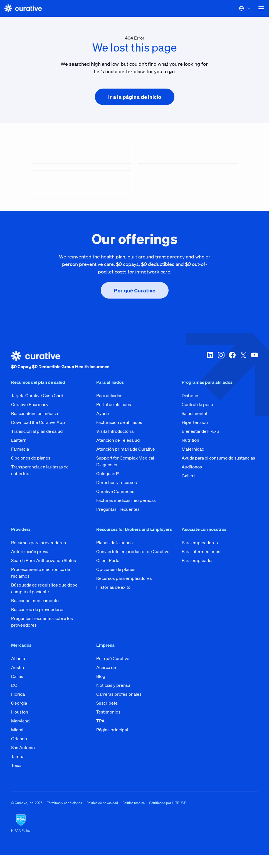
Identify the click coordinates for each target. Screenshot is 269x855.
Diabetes (190, 395)
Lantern (18, 440)
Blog (100, 676)
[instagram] (221, 360)
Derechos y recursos (116, 482)
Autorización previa (30, 551)
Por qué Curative (112, 658)
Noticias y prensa (113, 685)
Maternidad (193, 449)
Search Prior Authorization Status (43, 560)
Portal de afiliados (113, 404)
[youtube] (254, 360)
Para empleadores (200, 542)
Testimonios (108, 712)
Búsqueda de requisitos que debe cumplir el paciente (44, 588)
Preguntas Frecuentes (118, 509)
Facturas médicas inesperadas (126, 500)
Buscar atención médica (34, 413)
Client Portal (108, 560)
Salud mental (194, 413)
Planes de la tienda (114, 542)
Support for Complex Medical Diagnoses (125, 461)
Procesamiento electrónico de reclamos (40, 572)
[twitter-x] (243, 360)
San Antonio (23, 747)
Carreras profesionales (119, 694)
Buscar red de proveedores (38, 609)
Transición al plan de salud (37, 431)
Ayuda (102, 413)
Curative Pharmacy (29, 404)
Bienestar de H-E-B (200, 431)
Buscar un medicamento (35, 600)
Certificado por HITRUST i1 (169, 802)
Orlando (19, 738)
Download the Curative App (38, 422)
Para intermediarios (201, 551)
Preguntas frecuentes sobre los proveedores (42, 621)
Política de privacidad (102, 802)
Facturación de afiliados (119, 422)
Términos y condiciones (64, 802)
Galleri (188, 475)
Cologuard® (107, 473)
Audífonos (192, 467)
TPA (100, 721)
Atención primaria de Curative (125, 449)
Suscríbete (107, 703)
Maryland (20, 721)
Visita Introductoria (115, 431)
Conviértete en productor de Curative (132, 551)
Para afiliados (109, 395)
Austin (17, 667)
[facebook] (232, 360)
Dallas (17, 676)
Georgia (19, 703)
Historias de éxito (113, 587)
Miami (17, 729)
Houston (19, 712)
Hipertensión (195, 422)
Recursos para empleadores (124, 578)
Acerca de (106, 667)
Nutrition (190, 440)
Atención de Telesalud (118, 440)
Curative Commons (115, 491)
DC (14, 685)
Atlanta (18, 658)
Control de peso (197, 404)
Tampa (17, 756)
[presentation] (134, 97)
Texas (17, 765)
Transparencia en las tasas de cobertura (40, 470)
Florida (18, 694)
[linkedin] (210, 360)
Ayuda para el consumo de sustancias (218, 458)
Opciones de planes (30, 458)
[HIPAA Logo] (134, 823)
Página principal (112, 729)
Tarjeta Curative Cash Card (37, 395)
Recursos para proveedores (38, 542)
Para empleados (198, 560)
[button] (261, 8)
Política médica (133, 802)
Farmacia (20, 449)
